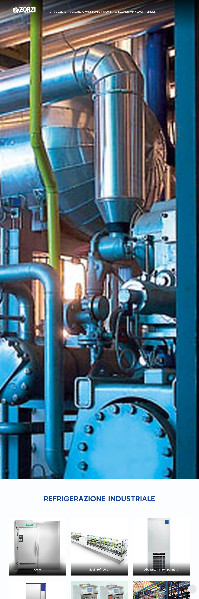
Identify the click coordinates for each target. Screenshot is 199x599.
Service (151, 12)
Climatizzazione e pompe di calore (91, 12)
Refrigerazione (57, 12)
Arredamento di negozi (129, 12)
